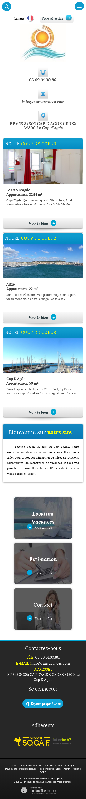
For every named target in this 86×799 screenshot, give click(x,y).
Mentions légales (27, 769)
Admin (67, 769)
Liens (58, 769)
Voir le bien (42, 223)
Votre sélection (52, 18)
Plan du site (11, 769)
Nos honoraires (46, 769)
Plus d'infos (39, 527)
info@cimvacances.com (43, 101)
